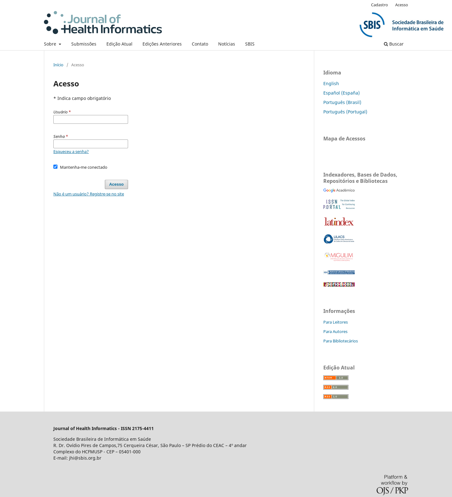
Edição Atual (119, 44)
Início (58, 65)
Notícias (226, 44)
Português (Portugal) (345, 112)
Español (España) (341, 93)
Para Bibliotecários (340, 341)
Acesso (401, 5)
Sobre (50, 44)
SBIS (250, 44)
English (331, 83)
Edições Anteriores (162, 44)
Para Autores (335, 331)
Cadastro (379, 5)
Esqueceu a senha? (71, 151)
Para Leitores (335, 322)
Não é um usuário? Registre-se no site (88, 194)
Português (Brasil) (342, 102)
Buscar (394, 44)
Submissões (83, 44)
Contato (200, 44)
